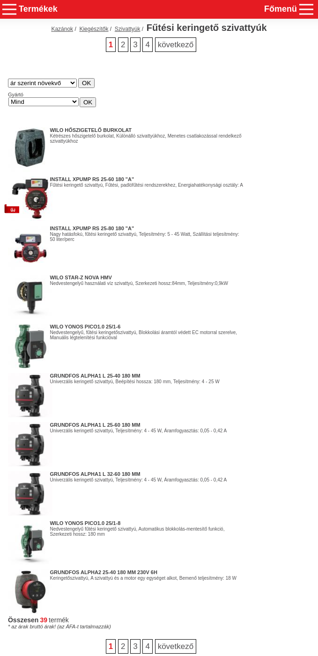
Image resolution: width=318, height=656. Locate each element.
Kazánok (62, 29)
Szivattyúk (128, 29)
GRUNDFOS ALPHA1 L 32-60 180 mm (95, 474)
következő (176, 44)
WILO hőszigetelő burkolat (91, 130)
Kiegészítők (93, 29)
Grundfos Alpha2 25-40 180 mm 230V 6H (103, 572)
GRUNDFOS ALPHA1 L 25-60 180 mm (95, 425)
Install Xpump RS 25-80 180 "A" (92, 228)
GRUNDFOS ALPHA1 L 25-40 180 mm (95, 376)
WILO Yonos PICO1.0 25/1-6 (85, 326)
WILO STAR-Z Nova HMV (80, 277)
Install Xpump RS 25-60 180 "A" (92, 179)
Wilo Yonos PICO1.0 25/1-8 (85, 523)
